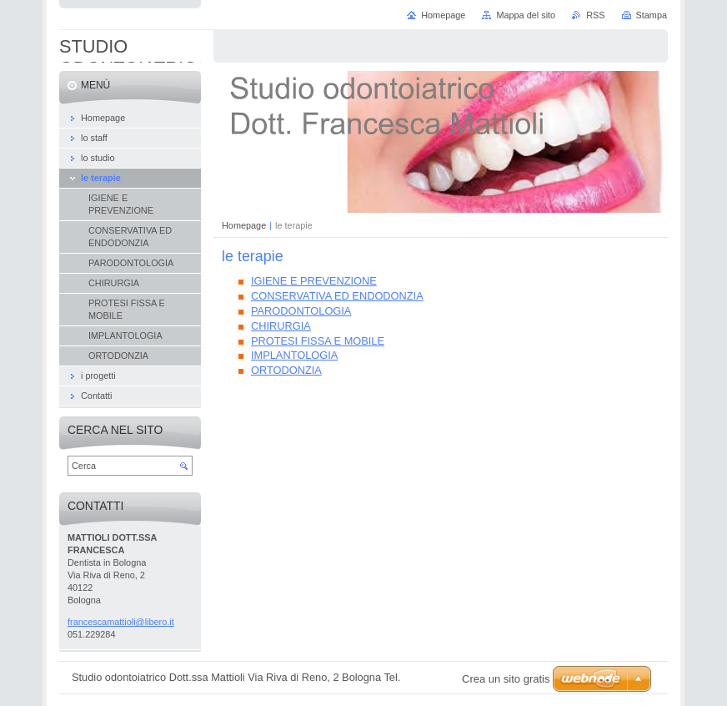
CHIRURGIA (281, 326)
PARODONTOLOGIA (301, 311)
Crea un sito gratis (506, 679)
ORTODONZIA (286, 370)
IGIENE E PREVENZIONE (314, 281)
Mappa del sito (525, 15)
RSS (595, 15)
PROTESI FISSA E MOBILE (317, 341)
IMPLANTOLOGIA (294, 355)
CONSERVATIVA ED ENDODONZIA (337, 296)
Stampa (651, 15)
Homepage (244, 225)
